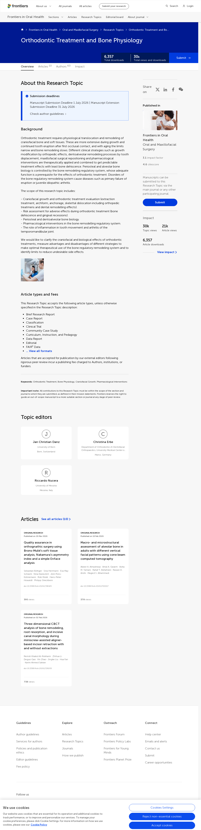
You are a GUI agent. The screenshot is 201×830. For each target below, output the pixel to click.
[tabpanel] (99, 388)
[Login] (188, 6)
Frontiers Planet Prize (118, 759)
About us (41, 6)
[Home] (22, 30)
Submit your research (114, 6)
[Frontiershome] (18, 6)
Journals (67, 748)
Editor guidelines (27, 759)
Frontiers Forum (114, 734)
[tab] (27, 66)
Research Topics (91, 17)
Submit (181, 58)
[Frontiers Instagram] (49, 802)
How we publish (73, 755)
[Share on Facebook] (173, 89)
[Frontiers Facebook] (18, 802)
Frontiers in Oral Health (43, 29)
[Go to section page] (160, 136)
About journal (136, 17)
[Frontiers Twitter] (29, 802)
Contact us (152, 748)
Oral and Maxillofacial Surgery (80, 29)
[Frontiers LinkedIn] (39, 802)
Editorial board (114, 17)
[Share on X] (157, 89)
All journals (65, 6)
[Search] (171, 6)
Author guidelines (27, 734)
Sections (53, 17)
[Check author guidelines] (48, 113)
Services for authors (29, 741)
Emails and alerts (156, 741)
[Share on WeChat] (181, 89)
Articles (72, 17)
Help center (153, 734)
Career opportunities (158, 762)
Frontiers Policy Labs (117, 741)
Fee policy (23, 766)
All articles (85, 6)
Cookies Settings (162, 821)
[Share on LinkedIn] (165, 89)
